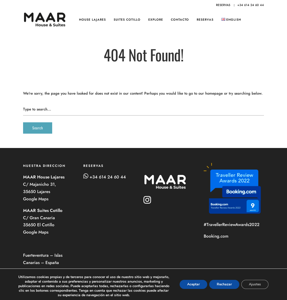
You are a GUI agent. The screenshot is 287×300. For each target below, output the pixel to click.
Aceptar (193, 284)
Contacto (180, 19)
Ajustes (255, 284)
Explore (155, 19)
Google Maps (36, 199)
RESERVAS (205, 19)
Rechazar (224, 284)
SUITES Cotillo (127, 19)
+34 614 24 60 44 (249, 5)
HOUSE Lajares (92, 19)
